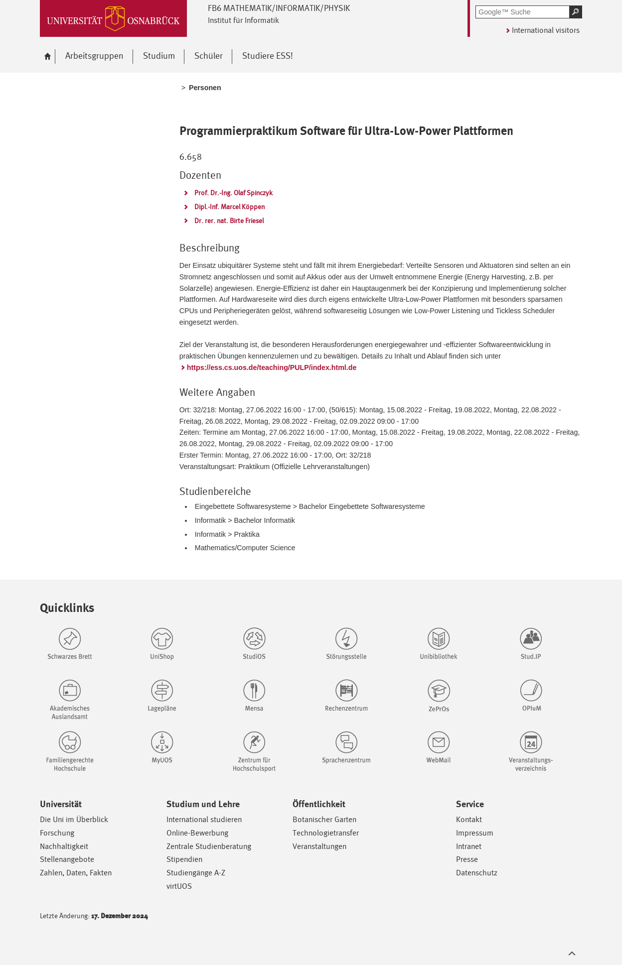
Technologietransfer (326, 833)
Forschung (57, 833)
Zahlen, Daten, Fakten (76, 872)
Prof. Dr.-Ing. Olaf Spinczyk (233, 193)
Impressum (474, 833)
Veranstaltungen (319, 846)
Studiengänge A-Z (195, 872)
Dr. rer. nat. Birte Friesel (229, 221)
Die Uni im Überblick (74, 819)
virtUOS (179, 886)
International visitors (546, 30)
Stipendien (184, 859)
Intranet (468, 846)
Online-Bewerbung (197, 833)
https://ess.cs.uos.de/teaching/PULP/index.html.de (272, 367)
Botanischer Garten (324, 819)
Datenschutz (476, 872)
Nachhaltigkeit (64, 846)
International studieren (204, 819)
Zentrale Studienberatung (208, 846)
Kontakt (469, 819)
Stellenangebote (67, 859)
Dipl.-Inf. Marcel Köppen (229, 207)
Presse (467, 859)
